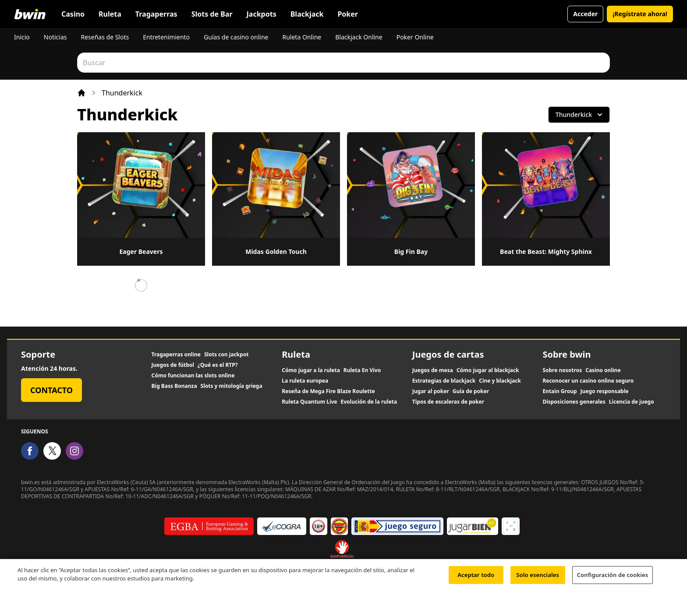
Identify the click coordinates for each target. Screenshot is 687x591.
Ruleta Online (301, 37)
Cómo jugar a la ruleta (311, 370)
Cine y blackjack (500, 380)
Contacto (51, 390)
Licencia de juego (631, 401)
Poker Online (415, 37)
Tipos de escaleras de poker (448, 401)
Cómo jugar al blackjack (488, 370)
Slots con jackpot (226, 354)
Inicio (22, 37)
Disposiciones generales (573, 401)
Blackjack (307, 14)
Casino (73, 14)
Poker (347, 14)
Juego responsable (605, 391)
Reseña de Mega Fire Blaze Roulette (328, 391)
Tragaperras (156, 14)
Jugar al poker (430, 391)
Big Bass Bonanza (174, 386)
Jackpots (261, 14)
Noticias (55, 37)
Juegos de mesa (432, 370)
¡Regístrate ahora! (640, 14)
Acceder (585, 14)
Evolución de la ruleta (369, 401)
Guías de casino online (236, 37)
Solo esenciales (537, 578)
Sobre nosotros (562, 370)
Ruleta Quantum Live (309, 401)
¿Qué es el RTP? (217, 365)
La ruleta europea (305, 380)
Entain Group (559, 391)
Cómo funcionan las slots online (193, 375)
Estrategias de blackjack (443, 380)
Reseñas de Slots (105, 37)
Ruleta (110, 14)
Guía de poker (471, 391)
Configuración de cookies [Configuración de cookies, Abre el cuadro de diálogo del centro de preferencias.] (612, 578)
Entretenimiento (166, 37)
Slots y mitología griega (231, 386)
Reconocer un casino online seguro (588, 380)
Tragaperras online (176, 354)
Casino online (602, 370)
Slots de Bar (212, 14)
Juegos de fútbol (173, 365)
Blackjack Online (358, 37)
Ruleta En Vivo (362, 370)
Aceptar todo (475, 578)
